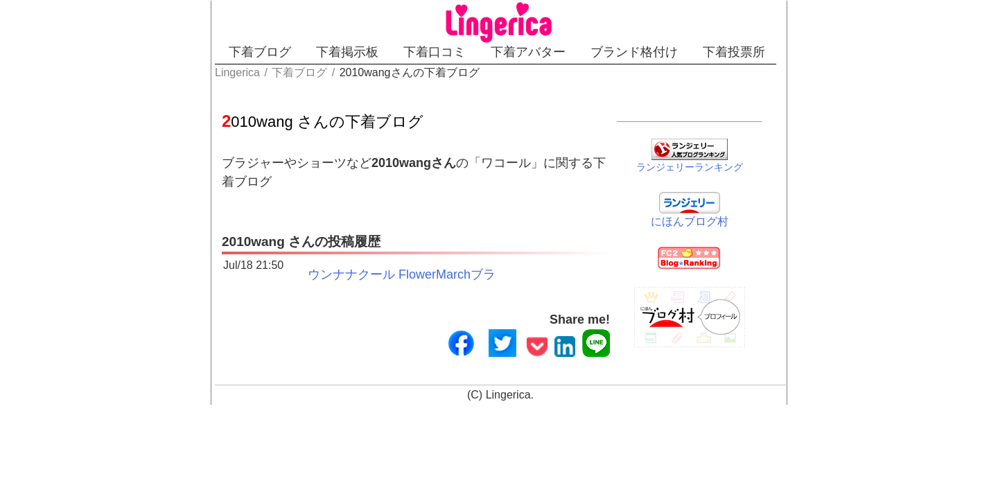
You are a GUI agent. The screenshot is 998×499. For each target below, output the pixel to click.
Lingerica (508, 380)
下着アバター (547, 52)
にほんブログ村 (725, 219)
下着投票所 (802, 52)
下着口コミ (430, 52)
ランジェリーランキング (725, 164)
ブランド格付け (677, 52)
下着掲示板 (318, 52)
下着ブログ (206, 52)
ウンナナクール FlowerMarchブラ (331, 256)
